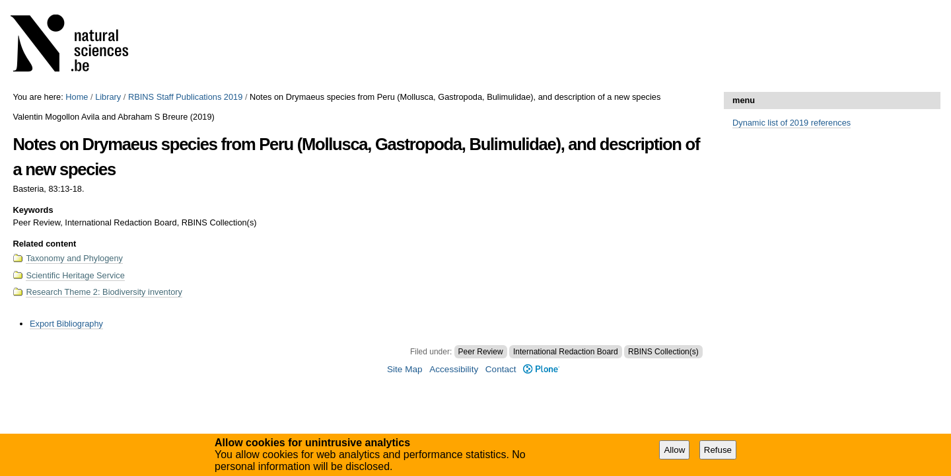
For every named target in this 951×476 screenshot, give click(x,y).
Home (76, 97)
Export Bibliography (66, 324)
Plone (541, 369)
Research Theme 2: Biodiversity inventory (104, 292)
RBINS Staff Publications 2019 (185, 97)
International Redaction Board (565, 351)
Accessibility (453, 369)
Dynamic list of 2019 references (791, 123)
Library (108, 97)
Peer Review (480, 351)
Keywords (33, 210)
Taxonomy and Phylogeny (74, 258)
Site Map (405, 369)
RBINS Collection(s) (663, 351)
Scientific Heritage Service (75, 275)
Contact (500, 369)
